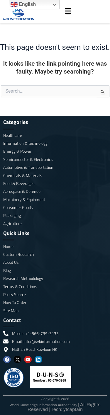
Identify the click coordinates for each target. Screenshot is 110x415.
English (23, 4)
